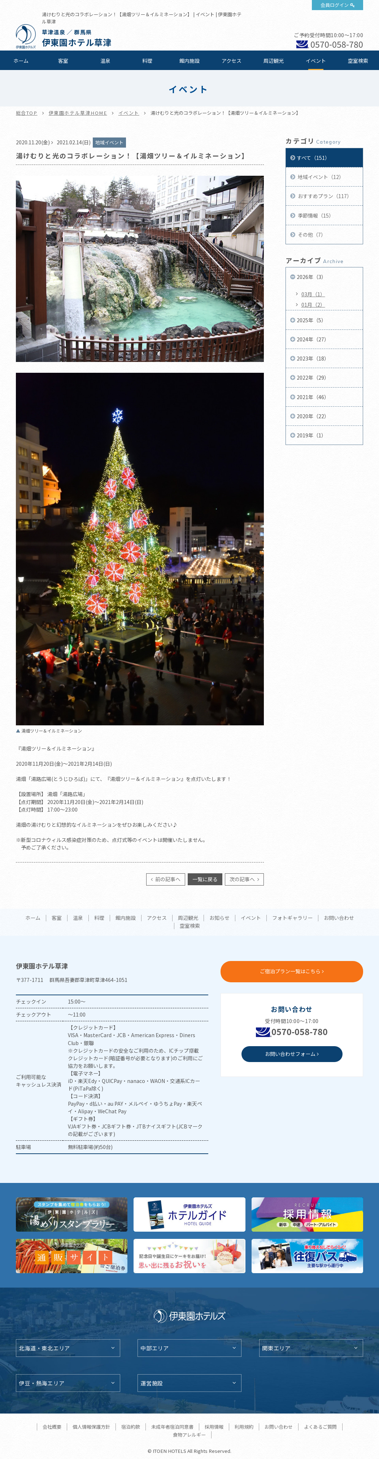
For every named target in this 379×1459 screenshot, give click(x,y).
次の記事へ (243, 879)
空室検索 (358, 60)
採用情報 (214, 1426)
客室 (63, 60)
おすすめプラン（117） (324, 196)
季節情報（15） (315, 215)
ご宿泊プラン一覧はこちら (290, 971)
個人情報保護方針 (91, 1426)
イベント (316, 60)
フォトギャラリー (292, 918)
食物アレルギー (189, 1434)
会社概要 (52, 1426)
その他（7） (311, 234)
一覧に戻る (205, 879)
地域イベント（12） (320, 176)
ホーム (21, 60)
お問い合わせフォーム (290, 1053)
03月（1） (313, 294)
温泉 (105, 60)
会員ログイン (335, 4)
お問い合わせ (339, 918)
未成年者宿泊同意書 (172, 1426)
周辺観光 (273, 60)
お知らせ (219, 918)
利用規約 (244, 1426)
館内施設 (189, 60)
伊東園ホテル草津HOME (78, 112)
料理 (147, 60)
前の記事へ (167, 879)
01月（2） (313, 304)
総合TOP (27, 112)
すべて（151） (313, 157)
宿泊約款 (130, 1426)
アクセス (231, 60)
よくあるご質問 (320, 1426)
